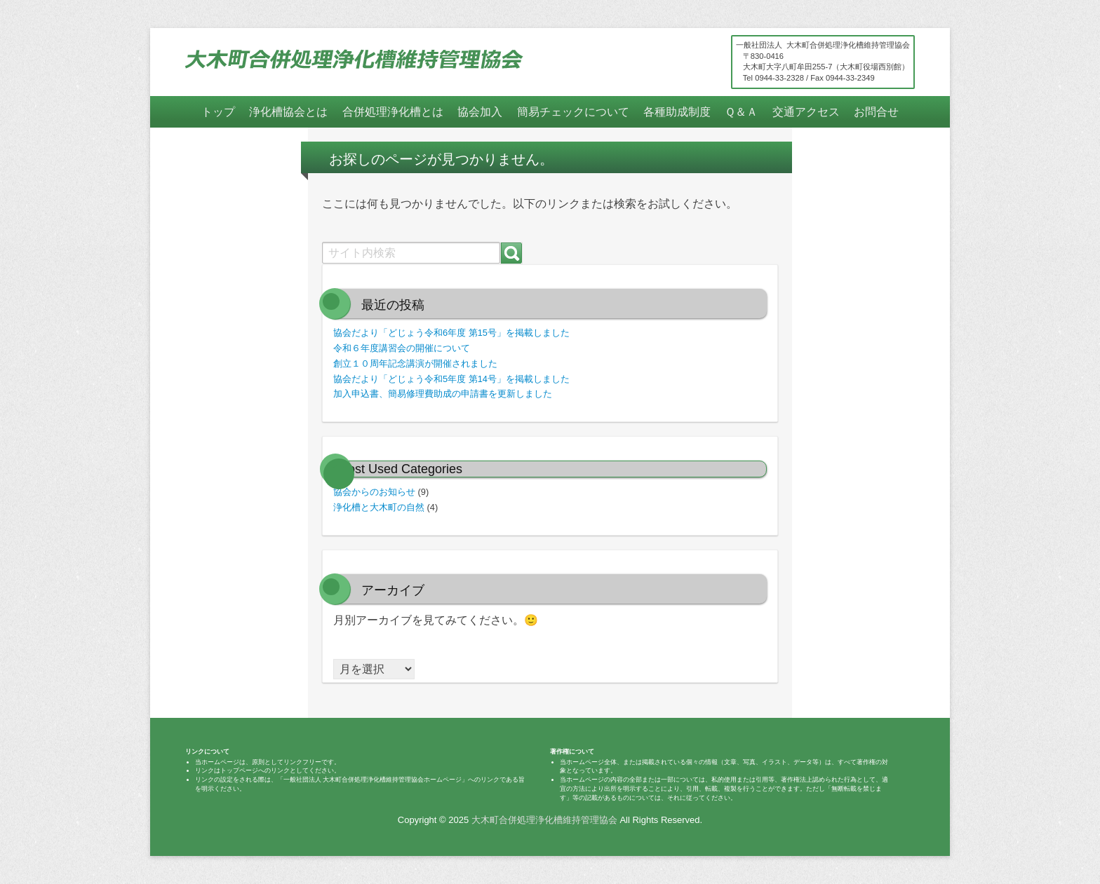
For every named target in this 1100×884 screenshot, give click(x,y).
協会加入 (479, 112)
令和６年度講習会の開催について (401, 348)
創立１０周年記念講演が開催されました (415, 363)
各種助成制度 (677, 112)
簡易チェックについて (573, 112)
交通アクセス (806, 112)
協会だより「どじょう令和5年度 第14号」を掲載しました (451, 379)
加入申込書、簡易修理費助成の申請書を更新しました (442, 393)
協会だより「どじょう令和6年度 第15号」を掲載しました (451, 332)
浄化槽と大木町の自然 (378, 507)
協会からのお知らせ (374, 492)
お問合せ (876, 112)
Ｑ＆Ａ (741, 112)
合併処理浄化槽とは (392, 112)
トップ (218, 112)
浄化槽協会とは (288, 112)
